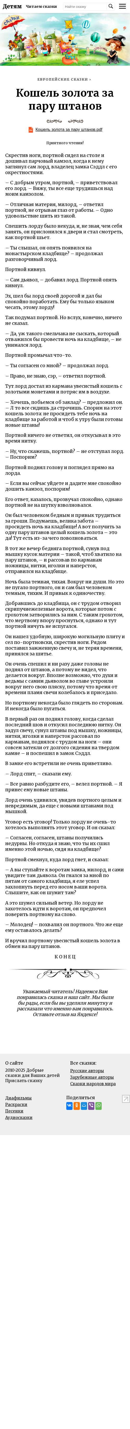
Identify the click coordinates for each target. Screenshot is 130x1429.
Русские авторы (87, 1070)
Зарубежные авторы (92, 1077)
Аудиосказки (18, 1117)
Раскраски (16, 1104)
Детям (12, 6)
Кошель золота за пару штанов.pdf (68, 129)
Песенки (14, 1111)
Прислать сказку (23, 1080)
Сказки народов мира (93, 1083)
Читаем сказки (41, 6)
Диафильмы (18, 1098)
